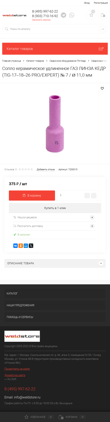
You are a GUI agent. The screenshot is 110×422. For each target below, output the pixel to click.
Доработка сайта (14, 375)
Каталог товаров (55, 49)
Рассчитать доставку (28, 226)
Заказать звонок (41, 19)
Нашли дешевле (25, 217)
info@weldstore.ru (27, 397)
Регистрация (101, 2)
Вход (87, 2)
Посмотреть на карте (17, 368)
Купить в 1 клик (55, 208)
